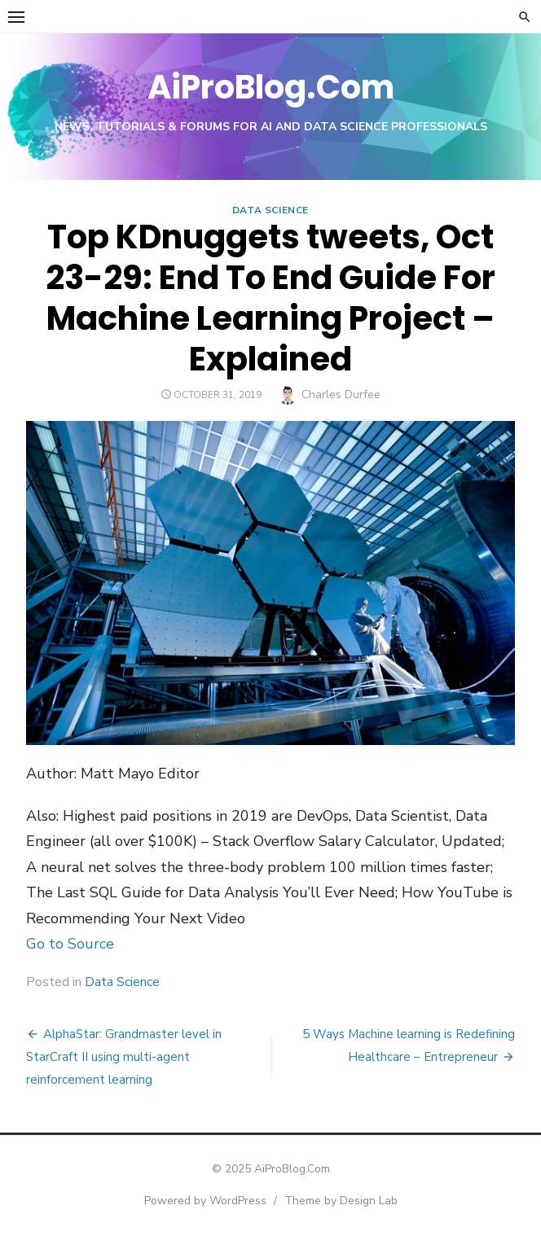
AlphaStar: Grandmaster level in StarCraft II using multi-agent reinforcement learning (124, 1057)
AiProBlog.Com (270, 87)
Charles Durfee (340, 394)
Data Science (270, 210)
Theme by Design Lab (341, 1200)
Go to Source (70, 943)
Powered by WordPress (205, 1200)
